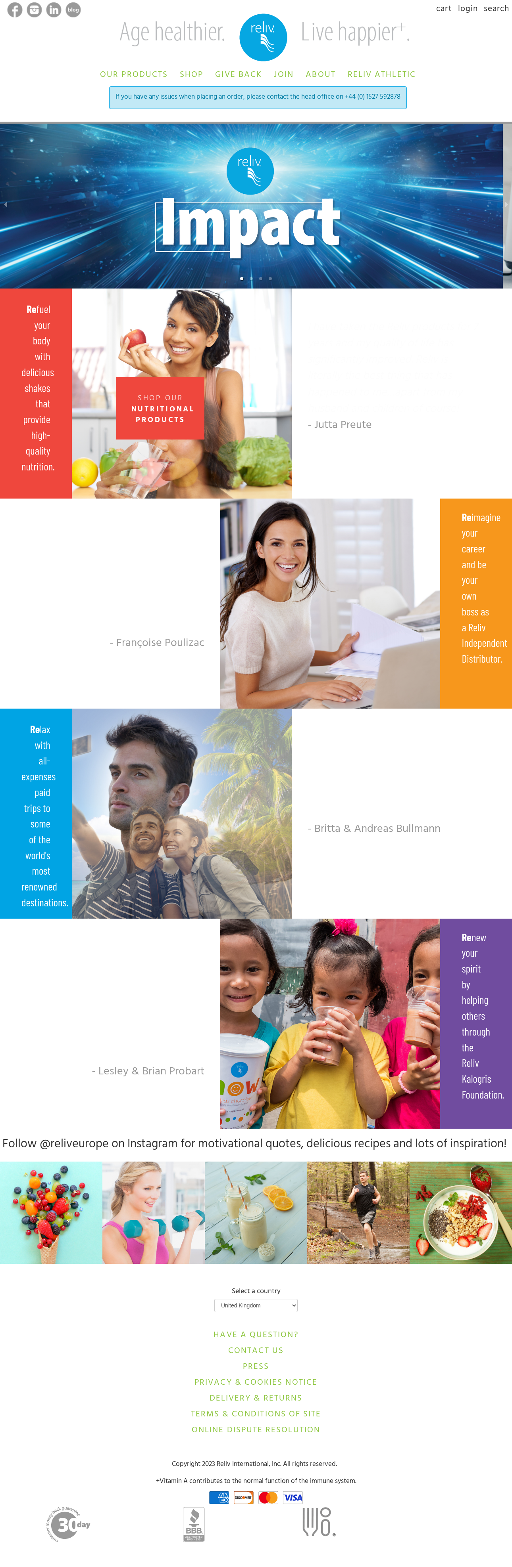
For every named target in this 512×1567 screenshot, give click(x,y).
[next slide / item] (506, 206)
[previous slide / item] (5, 206)
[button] (134, 74)
